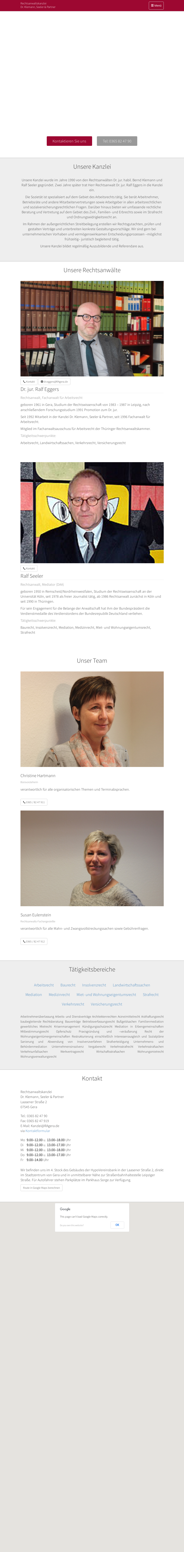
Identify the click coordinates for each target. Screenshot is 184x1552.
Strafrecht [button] (151, 994)
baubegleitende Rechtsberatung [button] (41, 1021)
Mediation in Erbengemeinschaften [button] (139, 1026)
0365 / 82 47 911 (34, 802)
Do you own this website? (72, 1225)
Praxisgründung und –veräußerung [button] (108, 1031)
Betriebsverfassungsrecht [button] (99, 1021)
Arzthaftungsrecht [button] (152, 1016)
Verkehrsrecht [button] (73, 1004)
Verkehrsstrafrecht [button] (121, 1046)
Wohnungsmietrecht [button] (150, 1051)
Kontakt (29, 381)
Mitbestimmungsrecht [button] (34, 1031)
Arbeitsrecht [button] (44, 984)
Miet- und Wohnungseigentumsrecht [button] (106, 994)
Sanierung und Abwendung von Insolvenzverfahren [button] (61, 1041)
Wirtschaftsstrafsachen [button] (110, 1051)
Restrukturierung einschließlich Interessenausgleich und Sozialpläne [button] (118, 1036)
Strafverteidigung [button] (117, 1041)
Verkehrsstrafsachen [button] (151, 1046)
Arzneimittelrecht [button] (129, 1016)
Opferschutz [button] (63, 1031)
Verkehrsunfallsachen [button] (34, 1051)
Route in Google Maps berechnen (41, 1188)
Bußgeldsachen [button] (127, 1021)
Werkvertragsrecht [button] (72, 1051)
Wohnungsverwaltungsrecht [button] (38, 1056)
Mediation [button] (33, 994)
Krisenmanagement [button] (67, 1026)
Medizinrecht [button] (59, 994)
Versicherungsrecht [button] (106, 1004)
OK (117, 1225)
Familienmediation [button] (151, 1021)
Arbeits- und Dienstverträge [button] (73, 1016)
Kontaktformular (37, 1130)
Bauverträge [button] (73, 1021)
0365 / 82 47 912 (34, 941)
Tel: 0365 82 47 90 (117, 141)
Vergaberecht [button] (97, 1046)
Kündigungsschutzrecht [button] (97, 1026)
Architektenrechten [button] (104, 1016)
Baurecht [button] (67, 984)
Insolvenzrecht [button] (94, 984)
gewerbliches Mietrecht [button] (36, 1026)
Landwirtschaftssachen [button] (131, 984)
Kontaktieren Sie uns (69, 141)
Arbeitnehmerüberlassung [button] (37, 1016)
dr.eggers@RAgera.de (54, 381)
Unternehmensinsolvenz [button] (68, 1046)
